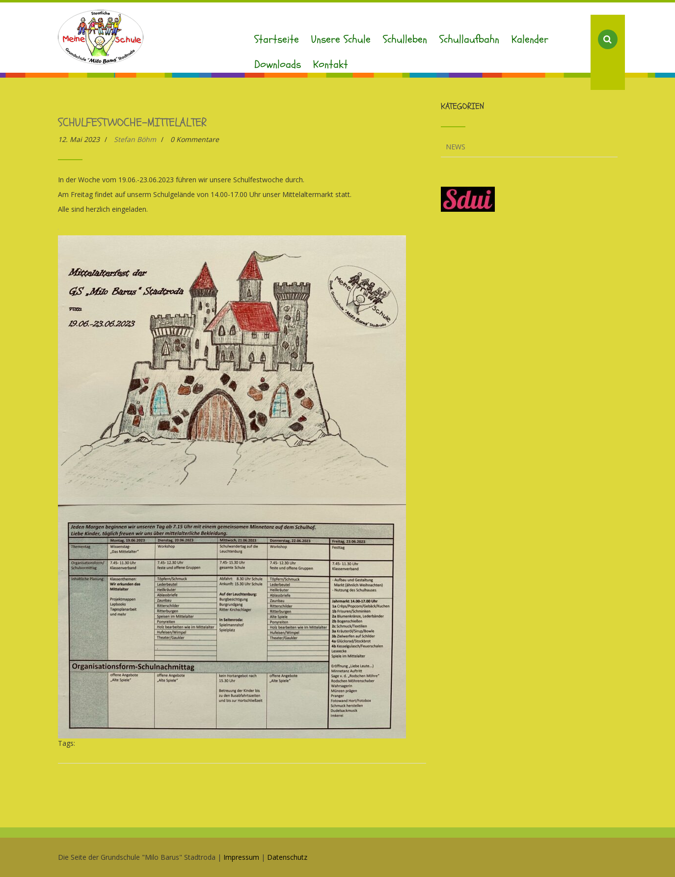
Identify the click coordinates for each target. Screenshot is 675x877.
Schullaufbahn (469, 39)
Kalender (530, 39)
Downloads (277, 64)
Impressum (241, 857)
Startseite (276, 39)
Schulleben (405, 39)
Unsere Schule (341, 39)
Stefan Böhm (135, 139)
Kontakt (330, 64)
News (455, 146)
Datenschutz (287, 857)
